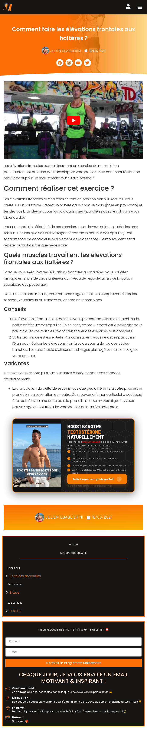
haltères (15, 610)
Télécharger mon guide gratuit (97, 479)
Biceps (14, 592)
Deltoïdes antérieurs (25, 576)
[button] (140, 7)
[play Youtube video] (73, 120)
